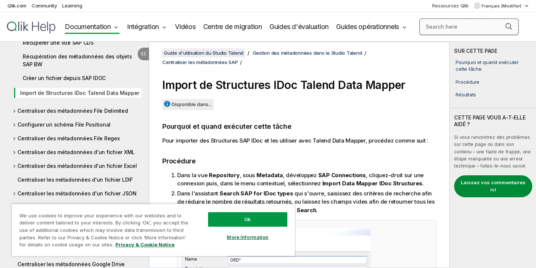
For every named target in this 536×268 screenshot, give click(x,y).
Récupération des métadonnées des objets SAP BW (77, 60)
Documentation (88, 27)
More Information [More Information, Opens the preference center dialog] (247, 237)
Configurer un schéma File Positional (64, 124)
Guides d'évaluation (299, 27)
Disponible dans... (192, 104)
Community (44, 6)
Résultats (466, 95)
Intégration (143, 27)
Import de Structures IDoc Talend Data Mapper (80, 93)
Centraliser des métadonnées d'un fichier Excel (77, 166)
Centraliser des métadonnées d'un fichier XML (76, 152)
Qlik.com (16, 6)
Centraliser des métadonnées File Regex (68, 138)
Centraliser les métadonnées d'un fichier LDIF (75, 179)
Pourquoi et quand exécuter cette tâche (487, 65)
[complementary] (493, 155)
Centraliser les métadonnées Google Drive (71, 264)
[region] (153, 230)
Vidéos (185, 27)
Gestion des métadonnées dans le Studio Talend (307, 53)
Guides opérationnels (367, 27)
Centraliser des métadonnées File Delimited (72, 111)
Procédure (467, 82)
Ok (247, 219)
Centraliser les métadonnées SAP (199, 62)
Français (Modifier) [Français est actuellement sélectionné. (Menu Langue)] (502, 6)
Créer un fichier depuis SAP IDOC (64, 78)
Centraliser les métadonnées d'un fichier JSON (77, 193)
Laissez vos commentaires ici (493, 186)
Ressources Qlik (450, 6)
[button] (508, 26)
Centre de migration (232, 27)
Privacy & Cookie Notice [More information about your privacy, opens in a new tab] (145, 245)
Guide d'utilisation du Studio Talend (203, 53)
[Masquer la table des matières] (143, 54)
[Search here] (469, 27)
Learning (72, 6)
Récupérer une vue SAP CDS (58, 42)
